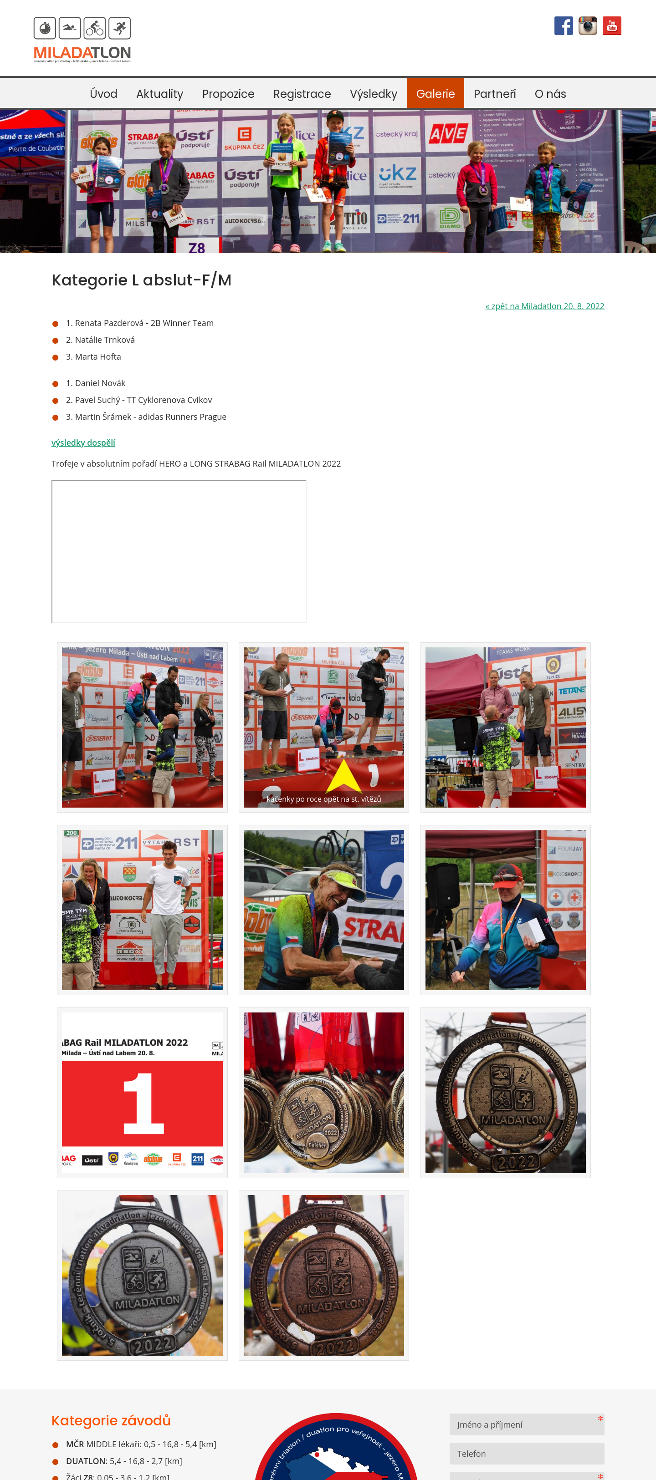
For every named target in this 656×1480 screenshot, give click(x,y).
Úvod (104, 94)
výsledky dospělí (83, 442)
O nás (550, 94)
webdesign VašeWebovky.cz (338, 1467)
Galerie (435, 94)
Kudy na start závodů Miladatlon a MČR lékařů (126, 1307)
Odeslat (494, 1260)
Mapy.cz (182, 1281)
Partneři (495, 94)
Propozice (228, 94)
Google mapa (132, 1281)
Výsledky (374, 94)
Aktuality (160, 94)
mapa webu (403, 1467)
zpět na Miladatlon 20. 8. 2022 (544, 305)
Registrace (302, 94)
